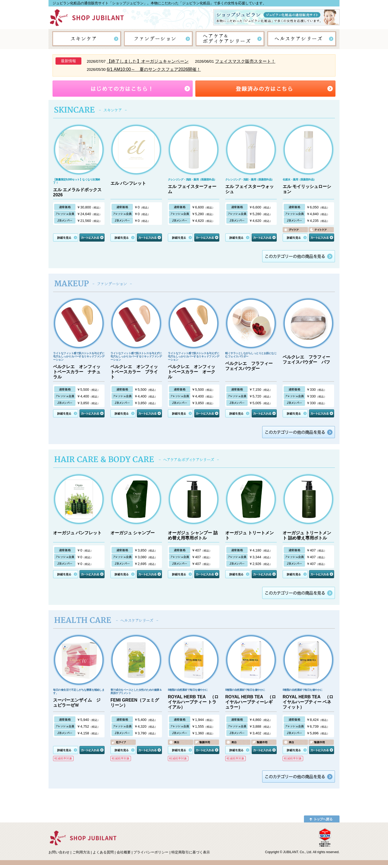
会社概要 (124, 852)
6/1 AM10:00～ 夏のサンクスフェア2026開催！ (154, 69)
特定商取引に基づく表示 (190, 852)
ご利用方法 (81, 852)
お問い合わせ (59, 852)
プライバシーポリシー (150, 852)
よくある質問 (103, 852)
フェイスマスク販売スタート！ (245, 61)
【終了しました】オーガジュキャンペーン (148, 61)
